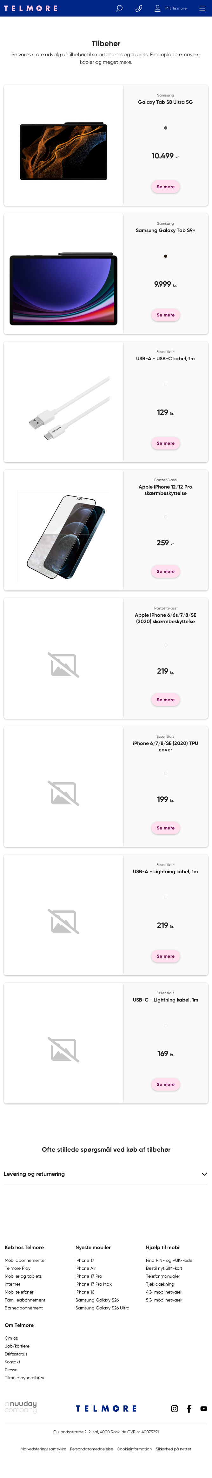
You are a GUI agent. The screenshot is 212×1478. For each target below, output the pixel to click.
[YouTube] (203, 1408)
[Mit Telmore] (170, 8)
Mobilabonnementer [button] (25, 1260)
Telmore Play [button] (17, 1268)
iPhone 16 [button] (85, 1292)
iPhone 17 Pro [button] (89, 1276)
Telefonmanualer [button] (163, 1276)
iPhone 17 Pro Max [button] (94, 1284)
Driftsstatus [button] (16, 1353)
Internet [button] (12, 1284)
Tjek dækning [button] (160, 1284)
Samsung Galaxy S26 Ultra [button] (102, 1307)
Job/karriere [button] (17, 1345)
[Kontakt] (139, 8)
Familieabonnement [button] (25, 1299)
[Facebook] (189, 1408)
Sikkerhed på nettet (173, 1449)
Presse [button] (11, 1369)
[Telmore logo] (28, 8)
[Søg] (119, 8)
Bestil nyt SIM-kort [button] (164, 1268)
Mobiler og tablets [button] (23, 1276)
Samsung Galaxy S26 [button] (97, 1299)
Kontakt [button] (12, 1361)
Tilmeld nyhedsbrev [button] (24, 1377)
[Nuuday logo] (20, 1412)
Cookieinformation (134, 1449)
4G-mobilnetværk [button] (164, 1292)
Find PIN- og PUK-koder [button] (170, 1260)
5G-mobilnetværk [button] (164, 1299)
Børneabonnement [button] (24, 1307)
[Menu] (202, 8)
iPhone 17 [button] (85, 1260)
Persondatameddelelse (91, 1449)
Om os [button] (11, 1338)
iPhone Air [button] (86, 1268)
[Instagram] (174, 1408)
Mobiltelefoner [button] (19, 1292)
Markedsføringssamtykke (43, 1449)
